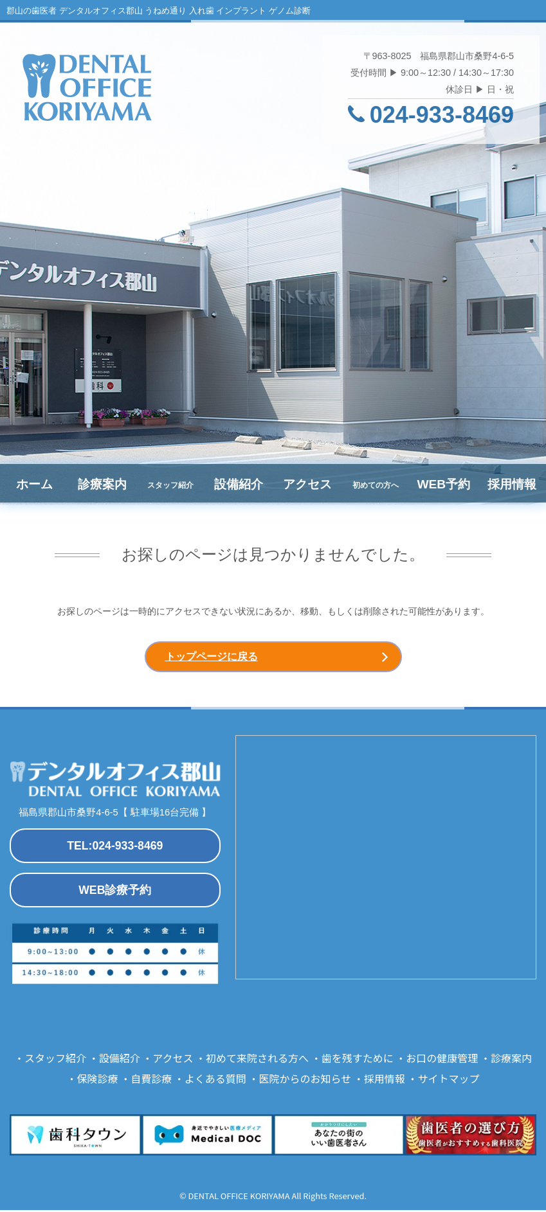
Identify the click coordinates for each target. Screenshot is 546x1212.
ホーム (34, 484)
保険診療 (97, 1081)
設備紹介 (238, 484)
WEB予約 (443, 484)
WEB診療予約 (114, 892)
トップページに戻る (211, 657)
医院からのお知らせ (305, 1081)
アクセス (307, 484)
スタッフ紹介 (55, 1060)
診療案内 (102, 484)
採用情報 (511, 484)
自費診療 (151, 1081)
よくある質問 (215, 1081)
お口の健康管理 (442, 1060)
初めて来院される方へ (257, 1060)
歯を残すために (358, 1060)
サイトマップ (448, 1081)
